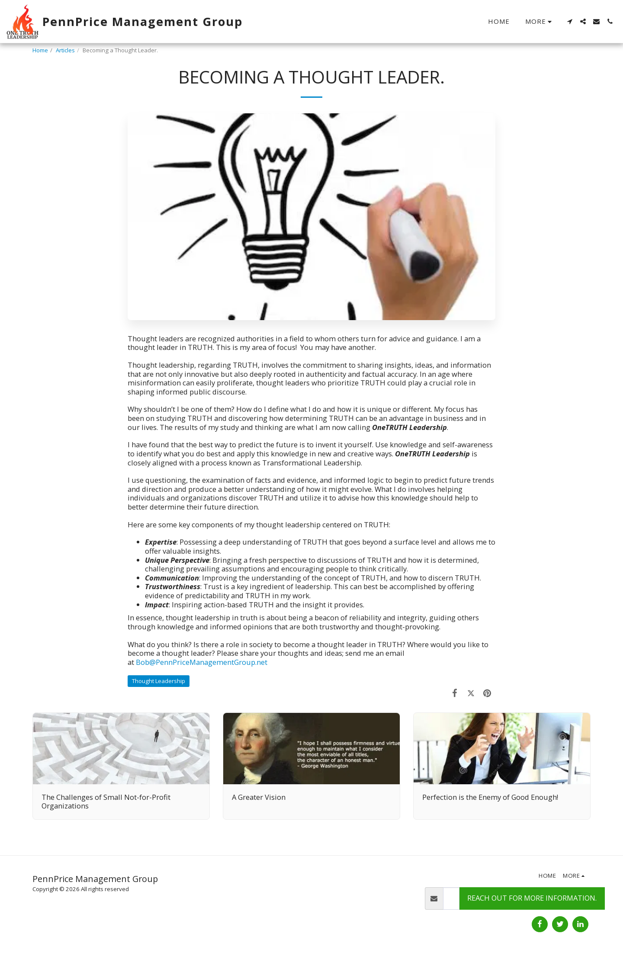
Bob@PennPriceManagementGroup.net (201, 662)
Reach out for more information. (532, 898)
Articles (65, 50)
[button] (569, 21)
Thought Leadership (158, 681)
